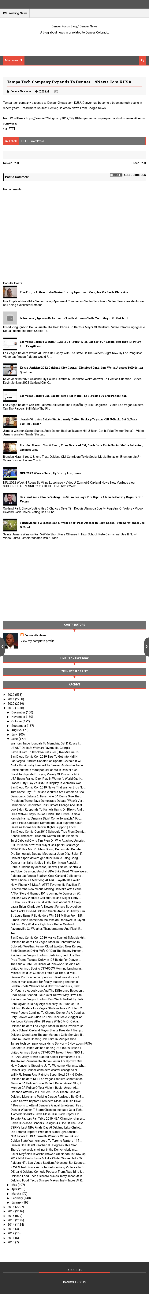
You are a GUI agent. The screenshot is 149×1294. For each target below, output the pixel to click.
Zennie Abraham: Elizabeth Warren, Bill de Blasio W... (45, 836)
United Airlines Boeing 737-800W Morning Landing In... (47, 968)
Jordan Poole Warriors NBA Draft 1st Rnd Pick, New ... (46, 986)
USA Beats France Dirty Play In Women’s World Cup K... (47, 778)
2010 (11, 1242)
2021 (11, 699)
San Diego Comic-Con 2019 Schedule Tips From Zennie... (48, 831)
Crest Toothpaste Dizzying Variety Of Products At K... (46, 774)
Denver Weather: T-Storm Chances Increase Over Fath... (47, 1110)
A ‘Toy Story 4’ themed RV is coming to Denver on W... (46, 893)
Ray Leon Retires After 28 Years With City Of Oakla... (45, 1021)
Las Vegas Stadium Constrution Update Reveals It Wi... (47, 761)
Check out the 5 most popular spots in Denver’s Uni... (45, 770)
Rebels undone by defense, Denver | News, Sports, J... (47, 867)
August (16, 730)
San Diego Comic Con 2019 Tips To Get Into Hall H (44, 756)
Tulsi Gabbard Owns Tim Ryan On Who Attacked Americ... (48, 840)
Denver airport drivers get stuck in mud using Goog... (45, 858)
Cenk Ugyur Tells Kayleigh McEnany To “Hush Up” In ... (46, 1004)
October (17, 721)
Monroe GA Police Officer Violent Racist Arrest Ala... (45, 1088)
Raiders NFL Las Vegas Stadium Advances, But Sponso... (48, 1163)
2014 (11, 1224)
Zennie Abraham (35, 635)
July (14, 734)
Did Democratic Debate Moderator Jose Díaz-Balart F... (47, 853)
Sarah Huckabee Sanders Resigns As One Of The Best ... (48, 1123)
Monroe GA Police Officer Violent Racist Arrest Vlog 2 (46, 1083)
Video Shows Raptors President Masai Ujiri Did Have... (47, 1101)
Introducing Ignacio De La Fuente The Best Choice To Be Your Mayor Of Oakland (74, 318)
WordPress (37, 141)
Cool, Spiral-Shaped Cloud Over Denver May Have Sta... (47, 995)
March (15, 1194)
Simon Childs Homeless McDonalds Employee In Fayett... (49, 920)
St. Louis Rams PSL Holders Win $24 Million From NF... (47, 915)
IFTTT (11, 128)
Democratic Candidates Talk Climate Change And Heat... (47, 805)
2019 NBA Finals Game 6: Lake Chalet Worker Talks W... (47, 1158)
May (14, 1185)
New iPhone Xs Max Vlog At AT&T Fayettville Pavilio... (46, 880)
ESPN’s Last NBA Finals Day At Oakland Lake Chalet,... (46, 1127)
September (19, 726)
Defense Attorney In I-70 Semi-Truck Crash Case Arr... (46, 1092)
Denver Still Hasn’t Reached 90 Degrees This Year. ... (45, 1145)
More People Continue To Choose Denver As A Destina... (48, 1012)
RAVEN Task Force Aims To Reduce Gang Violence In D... (48, 1167)
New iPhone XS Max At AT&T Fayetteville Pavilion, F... (46, 885)
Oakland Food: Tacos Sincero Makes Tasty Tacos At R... (47, 1176)
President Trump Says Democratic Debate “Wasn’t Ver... (47, 801)
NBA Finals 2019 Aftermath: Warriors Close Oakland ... (46, 1136)
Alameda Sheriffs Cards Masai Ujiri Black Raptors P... (45, 1114)
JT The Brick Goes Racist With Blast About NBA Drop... (46, 902)
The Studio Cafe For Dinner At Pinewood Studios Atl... (46, 964)
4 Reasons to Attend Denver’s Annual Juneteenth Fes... (47, 1105)
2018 (11, 1207)
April (14, 1189)
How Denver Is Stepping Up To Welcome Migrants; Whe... (48, 1065)
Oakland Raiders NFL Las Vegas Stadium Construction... (47, 1079)
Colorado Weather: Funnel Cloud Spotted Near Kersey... (47, 946)
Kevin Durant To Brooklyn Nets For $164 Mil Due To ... (46, 752)
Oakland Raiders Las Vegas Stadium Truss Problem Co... (48, 1026)
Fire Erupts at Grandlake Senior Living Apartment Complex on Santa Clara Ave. (74, 292)
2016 (11, 1216)
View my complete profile (37, 641)
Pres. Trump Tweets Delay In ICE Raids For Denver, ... (46, 960)
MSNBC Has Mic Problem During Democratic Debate (46, 849)
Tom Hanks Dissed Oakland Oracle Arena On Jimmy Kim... (49, 911)
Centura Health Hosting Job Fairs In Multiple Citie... (44, 1039)
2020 (11, 703)
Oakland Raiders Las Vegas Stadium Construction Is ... (46, 942)
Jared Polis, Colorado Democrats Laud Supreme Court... (47, 823)
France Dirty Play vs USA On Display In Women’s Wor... (46, 783)
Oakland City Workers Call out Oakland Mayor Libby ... (46, 898)
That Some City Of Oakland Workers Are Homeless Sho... (48, 792)
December (18, 712)
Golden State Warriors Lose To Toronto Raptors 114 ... (46, 1140)
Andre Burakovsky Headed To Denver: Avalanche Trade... (48, 765)
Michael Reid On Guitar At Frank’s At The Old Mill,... (44, 973)
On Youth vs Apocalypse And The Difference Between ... (47, 990)
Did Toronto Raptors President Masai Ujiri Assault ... (45, 1132)
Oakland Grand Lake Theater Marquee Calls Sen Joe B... (47, 1035)
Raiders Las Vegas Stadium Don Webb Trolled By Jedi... (47, 999)
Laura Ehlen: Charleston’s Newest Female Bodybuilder (46, 906)
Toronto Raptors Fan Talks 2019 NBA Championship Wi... (48, 1118)
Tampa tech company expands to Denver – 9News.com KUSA (51, 1043)
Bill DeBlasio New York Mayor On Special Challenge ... (46, 845)
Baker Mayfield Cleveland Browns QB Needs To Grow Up (48, 1154)
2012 (11, 1233)
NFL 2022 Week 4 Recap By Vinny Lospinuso (50, 473)
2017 (11, 1211)
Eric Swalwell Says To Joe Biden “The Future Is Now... (46, 814)
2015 (11, 1220)
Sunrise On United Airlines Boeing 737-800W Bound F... (47, 1048)
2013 (11, 1229)
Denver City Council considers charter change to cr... (45, 1070)
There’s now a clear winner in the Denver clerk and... (44, 1149)
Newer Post (11, 163)
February (17, 1198)
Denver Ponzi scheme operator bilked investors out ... (46, 977)
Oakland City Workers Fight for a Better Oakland (42, 924)
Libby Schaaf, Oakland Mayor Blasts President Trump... (47, 1030)
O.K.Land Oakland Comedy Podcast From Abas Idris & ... (47, 1171)
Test (14, 933)
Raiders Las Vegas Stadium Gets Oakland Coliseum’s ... (47, 876)
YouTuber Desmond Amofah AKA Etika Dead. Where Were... (49, 871)
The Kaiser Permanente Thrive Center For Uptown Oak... (47, 1061)
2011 (11, 1238)
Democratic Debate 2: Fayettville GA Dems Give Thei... (46, 796)
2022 (11, 695)
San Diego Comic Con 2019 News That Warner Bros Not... (48, 787)
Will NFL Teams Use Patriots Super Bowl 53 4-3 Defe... (47, 1074)
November (18, 717)
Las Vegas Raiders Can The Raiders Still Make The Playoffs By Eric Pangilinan (73, 396)
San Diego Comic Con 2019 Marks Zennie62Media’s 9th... (48, 937)
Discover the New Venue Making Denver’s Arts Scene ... (47, 889)
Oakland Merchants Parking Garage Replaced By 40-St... (47, 1096)
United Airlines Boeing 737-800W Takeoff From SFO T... (47, 1052)
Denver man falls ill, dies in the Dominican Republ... (44, 862)
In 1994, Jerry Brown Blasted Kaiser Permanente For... (46, 1057)
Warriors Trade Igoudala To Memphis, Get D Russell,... (46, 743)
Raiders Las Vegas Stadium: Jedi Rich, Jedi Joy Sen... (46, 955)
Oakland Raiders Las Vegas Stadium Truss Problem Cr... (47, 1008)
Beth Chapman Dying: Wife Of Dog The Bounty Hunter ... (47, 951)
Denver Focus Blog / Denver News (74, 26)
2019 (11, 708)
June (15, 739)
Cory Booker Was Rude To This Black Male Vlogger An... (47, 1017)
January (16, 1202)
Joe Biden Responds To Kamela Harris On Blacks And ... (47, 809)
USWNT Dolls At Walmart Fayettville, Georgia (40, 748)
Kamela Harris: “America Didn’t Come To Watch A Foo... (46, 818)
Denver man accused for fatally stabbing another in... (45, 982)
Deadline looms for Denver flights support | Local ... (45, 827)
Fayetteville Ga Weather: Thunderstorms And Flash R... (46, 929)
